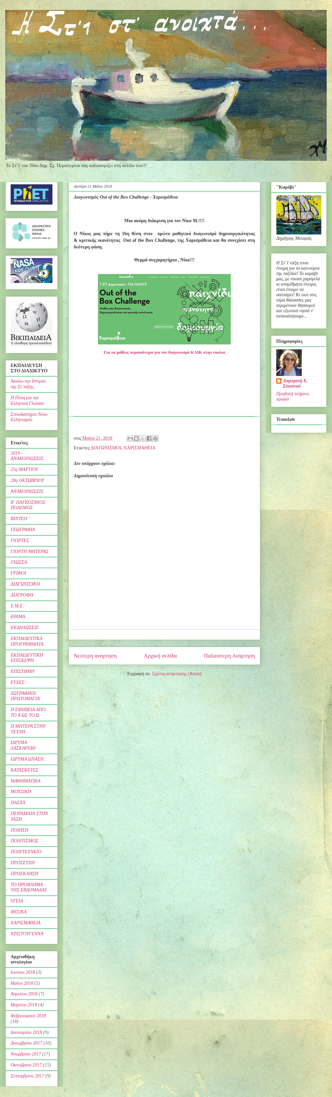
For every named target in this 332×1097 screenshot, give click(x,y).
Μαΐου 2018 (22, 983)
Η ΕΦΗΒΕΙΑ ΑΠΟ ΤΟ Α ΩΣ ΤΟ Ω (28, 712)
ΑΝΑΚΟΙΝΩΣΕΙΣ (27, 491)
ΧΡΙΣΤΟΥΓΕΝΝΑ (27, 933)
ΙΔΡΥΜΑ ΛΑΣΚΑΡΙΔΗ (23, 745)
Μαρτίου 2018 (24, 1004)
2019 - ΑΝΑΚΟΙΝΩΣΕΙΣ (27, 456)
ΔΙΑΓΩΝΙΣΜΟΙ (106, 447)
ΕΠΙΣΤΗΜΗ (22, 671)
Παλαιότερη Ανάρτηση (229, 656)
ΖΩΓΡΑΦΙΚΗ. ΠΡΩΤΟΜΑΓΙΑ (25, 696)
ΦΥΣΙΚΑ (19, 911)
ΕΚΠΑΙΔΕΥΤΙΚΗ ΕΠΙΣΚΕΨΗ (27, 658)
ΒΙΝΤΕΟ (19, 518)
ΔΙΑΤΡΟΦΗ (22, 595)
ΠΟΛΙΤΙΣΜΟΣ (25, 840)
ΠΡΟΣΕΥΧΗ (23, 862)
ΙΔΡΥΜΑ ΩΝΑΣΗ (27, 759)
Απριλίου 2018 (24, 993)
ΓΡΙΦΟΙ (18, 573)
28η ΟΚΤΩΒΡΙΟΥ (27, 480)
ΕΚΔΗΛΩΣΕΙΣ (25, 627)
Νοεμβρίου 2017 (26, 1053)
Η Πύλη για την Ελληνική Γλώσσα (27, 400)
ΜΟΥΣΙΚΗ (21, 791)
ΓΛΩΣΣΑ (19, 562)
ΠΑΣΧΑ (18, 802)
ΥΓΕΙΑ (17, 900)
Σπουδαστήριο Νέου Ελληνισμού (29, 417)
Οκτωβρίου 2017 (26, 1064)
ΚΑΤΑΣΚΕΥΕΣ (25, 770)
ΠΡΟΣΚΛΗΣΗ (24, 873)
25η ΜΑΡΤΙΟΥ (24, 469)
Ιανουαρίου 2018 (26, 1032)
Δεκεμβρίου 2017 (26, 1043)
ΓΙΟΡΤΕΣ (20, 540)
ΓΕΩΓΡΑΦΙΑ (23, 529)
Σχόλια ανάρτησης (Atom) (176, 673)
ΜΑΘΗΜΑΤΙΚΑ (26, 780)
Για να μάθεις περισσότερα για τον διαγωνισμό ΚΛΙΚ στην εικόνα (164, 352)
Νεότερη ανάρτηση (95, 656)
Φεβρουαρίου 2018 (28, 1015)
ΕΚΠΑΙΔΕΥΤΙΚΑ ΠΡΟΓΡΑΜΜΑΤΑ (27, 641)
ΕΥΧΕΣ (18, 682)
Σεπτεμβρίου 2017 (27, 1075)
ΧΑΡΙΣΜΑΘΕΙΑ (139, 447)
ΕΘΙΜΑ (18, 616)
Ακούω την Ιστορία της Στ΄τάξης (28, 384)
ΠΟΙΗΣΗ (19, 830)
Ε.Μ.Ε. (17, 605)
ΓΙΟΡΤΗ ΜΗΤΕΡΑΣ (29, 551)
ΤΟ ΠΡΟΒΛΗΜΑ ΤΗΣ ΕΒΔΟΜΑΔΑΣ (29, 887)
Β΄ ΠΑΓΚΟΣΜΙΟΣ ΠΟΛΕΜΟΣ (28, 505)
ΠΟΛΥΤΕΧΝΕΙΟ (26, 851)
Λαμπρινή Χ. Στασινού (295, 383)
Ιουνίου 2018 (23, 972)
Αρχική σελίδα (160, 656)
